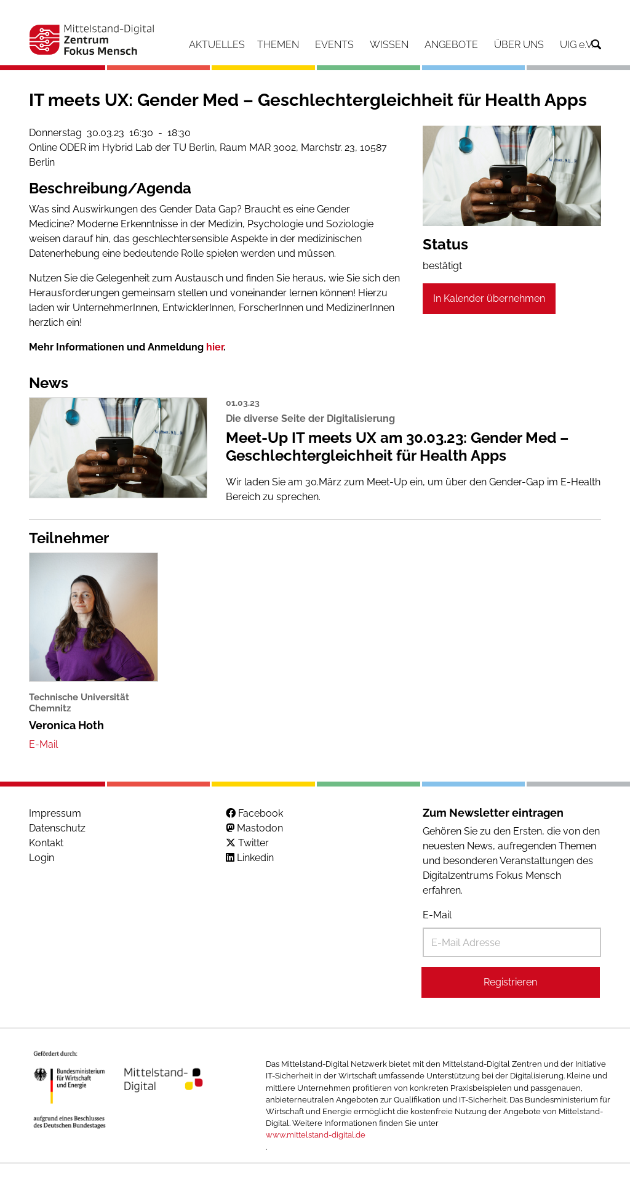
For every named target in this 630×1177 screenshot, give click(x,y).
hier (214, 347)
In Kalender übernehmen (489, 298)
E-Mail (437, 915)
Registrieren (510, 982)
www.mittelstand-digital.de (315, 1134)
